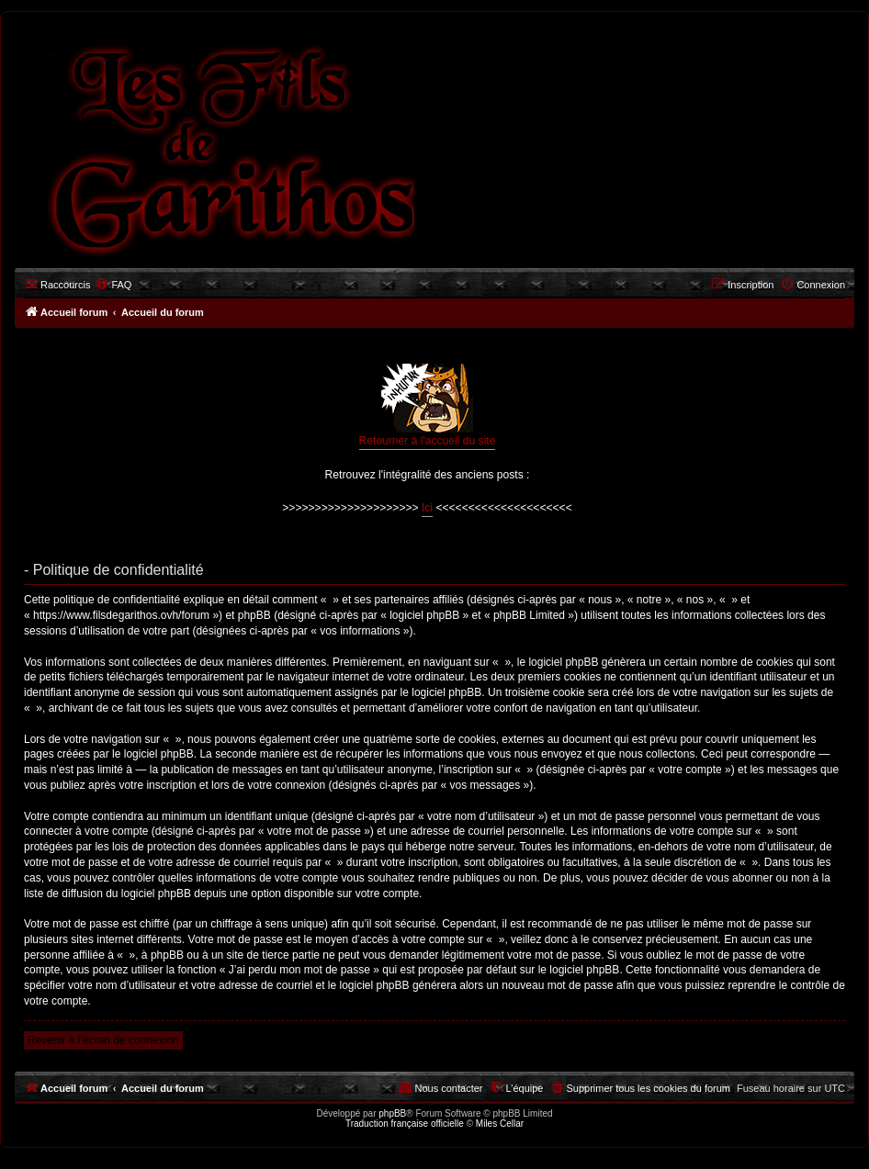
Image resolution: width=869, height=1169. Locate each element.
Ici (427, 507)
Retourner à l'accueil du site (427, 405)
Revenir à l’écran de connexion (103, 1040)
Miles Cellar (500, 1123)
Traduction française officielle (404, 1123)
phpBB (392, 1113)
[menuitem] (113, 285)
